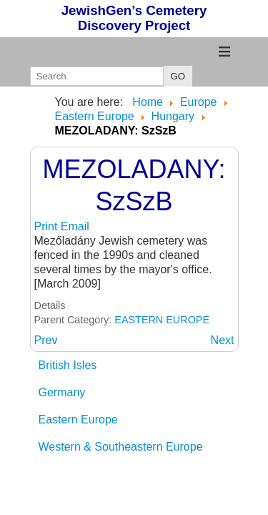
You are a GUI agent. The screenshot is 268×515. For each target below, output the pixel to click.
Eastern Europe (78, 419)
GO (178, 76)
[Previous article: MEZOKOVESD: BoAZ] (46, 340)
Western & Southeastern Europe (121, 447)
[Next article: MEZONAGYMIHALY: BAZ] (222, 340)
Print (47, 226)
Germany (62, 392)
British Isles (68, 365)
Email (75, 226)
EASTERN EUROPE (161, 319)
